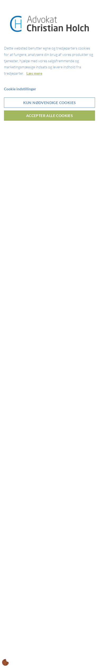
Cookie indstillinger (20, 89)
